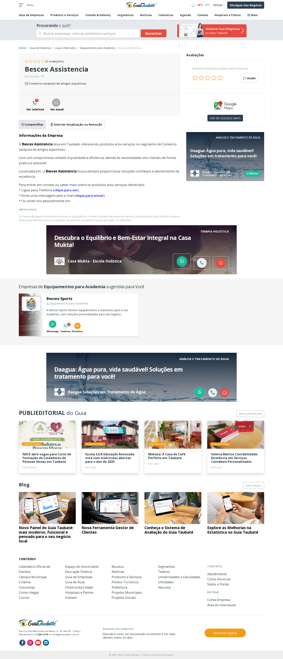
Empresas (31, 15)
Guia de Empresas (40, 48)
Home (22, 48)
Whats (252, 173)
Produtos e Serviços (64, 15)
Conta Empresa (218, 599)
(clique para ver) (65, 190)
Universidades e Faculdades (179, 577)
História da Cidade (79, 587)
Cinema (202, 15)
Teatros (164, 571)
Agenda (185, 15)
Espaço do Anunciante (82, 566)
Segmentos (125, 15)
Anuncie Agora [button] (225, 633)
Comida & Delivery (98, 15)
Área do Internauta (221, 605)
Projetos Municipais (127, 592)
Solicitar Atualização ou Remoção (76, 124)
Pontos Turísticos (125, 582)
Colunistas (165, 15)
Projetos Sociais (124, 597)
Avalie (249, 78)
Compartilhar (32, 124)
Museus (118, 566)
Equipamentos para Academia (97, 48)
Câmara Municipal (33, 577)
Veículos (164, 587)
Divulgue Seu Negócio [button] (246, 5)
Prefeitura (119, 587)
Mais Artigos (254, 485)
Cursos (24, 597)
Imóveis (71, 597)
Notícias (146, 15)
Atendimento (217, 574)
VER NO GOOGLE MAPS (225, 118)
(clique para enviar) (89, 195)
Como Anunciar (219, 579)
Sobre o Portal (218, 584)
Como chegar (29, 592)
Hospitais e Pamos (228, 15)
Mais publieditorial (250, 414)
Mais (252, 15)
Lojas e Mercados (65, 48)
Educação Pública (78, 571)
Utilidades (166, 582)
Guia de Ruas (75, 582)
